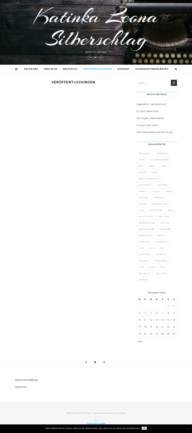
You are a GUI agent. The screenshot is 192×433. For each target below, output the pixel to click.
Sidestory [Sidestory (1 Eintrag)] (145, 254)
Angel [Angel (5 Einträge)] (152, 166)
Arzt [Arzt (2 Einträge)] (164, 166)
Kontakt (124, 69)
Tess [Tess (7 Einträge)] (141, 267)
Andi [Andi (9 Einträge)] (141, 166)
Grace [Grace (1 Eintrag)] (169, 191)
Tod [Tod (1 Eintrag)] (152, 267)
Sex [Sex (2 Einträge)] (163, 248)
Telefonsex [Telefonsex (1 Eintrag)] (160, 261)
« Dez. (139, 341)
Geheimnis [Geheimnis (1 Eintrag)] (163, 185)
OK (144, 428)
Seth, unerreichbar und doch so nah (154, 132)
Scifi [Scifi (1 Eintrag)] (141, 248)
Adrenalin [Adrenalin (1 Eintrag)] (162, 153)
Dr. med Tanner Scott (147, 111)
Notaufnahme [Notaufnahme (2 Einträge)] (147, 229)
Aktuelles (31, 69)
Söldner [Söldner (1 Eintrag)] (143, 261)
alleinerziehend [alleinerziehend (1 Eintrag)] (159, 160)
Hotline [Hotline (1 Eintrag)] (143, 197)
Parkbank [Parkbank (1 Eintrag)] (165, 229)
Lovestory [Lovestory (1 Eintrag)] (156, 210)
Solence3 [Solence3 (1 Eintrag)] (161, 254)
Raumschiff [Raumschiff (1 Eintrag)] (145, 235)
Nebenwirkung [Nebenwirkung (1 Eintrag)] (147, 223)
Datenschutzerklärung (151, 69)
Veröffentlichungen (97, 69)
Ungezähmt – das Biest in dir (151, 104)
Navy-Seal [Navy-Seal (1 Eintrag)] (164, 216)
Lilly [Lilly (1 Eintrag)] (141, 210)
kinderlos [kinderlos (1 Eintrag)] (159, 197)
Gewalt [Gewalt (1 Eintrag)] (143, 191)
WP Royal (86, 413)
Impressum (21, 386)
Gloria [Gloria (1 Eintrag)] (156, 191)
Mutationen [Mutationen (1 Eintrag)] (146, 216)
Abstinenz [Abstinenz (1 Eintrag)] (145, 153)
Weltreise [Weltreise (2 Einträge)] (144, 273)
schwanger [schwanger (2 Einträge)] (162, 242)
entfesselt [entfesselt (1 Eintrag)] (145, 185)
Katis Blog (70, 69)
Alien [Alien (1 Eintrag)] (142, 160)
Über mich (50, 69)
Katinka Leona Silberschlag (96, 27)
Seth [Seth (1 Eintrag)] (152, 248)
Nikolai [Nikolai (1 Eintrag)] (165, 223)
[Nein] (188, 428)
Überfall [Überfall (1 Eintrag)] (144, 280)
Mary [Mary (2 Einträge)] (171, 210)
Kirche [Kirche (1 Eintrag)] (142, 204)
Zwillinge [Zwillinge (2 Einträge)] (161, 273)
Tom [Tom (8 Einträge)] (162, 267)
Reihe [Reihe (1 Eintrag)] (161, 235)
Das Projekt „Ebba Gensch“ (150, 118)
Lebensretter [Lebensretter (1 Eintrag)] (160, 204)
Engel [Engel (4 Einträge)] (155, 172)
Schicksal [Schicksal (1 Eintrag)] (144, 242)
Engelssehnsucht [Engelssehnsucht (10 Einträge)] (149, 178)
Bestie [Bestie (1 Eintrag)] (142, 172)
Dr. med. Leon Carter (147, 125)
